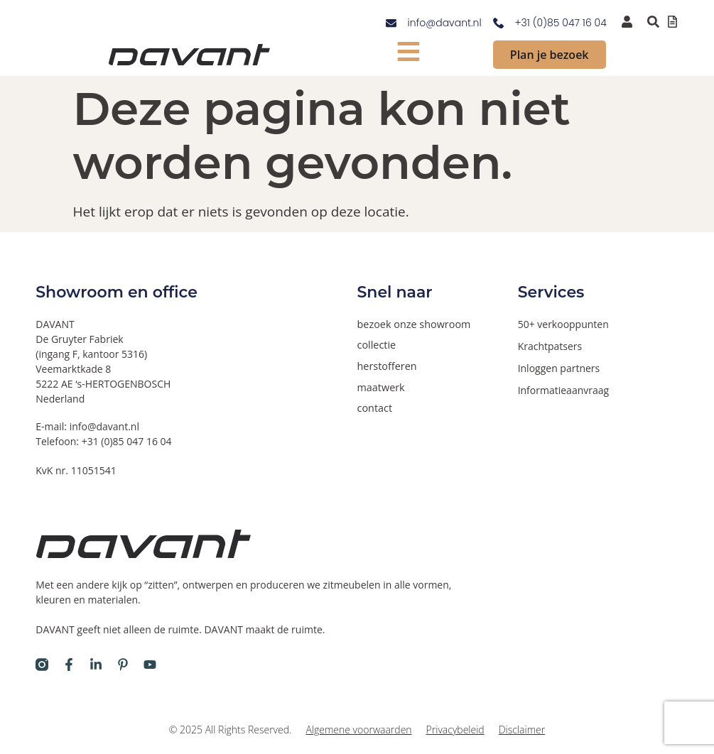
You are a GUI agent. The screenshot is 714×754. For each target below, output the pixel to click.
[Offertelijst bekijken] (672, 22)
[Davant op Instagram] (42, 664)
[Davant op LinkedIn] (96, 664)
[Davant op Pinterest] (123, 664)
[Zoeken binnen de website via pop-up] (653, 22)
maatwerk (380, 386)
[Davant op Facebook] (69, 664)
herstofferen (386, 365)
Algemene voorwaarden (358, 729)
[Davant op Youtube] (150, 664)
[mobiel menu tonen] (408, 51)
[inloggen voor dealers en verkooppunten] (627, 22)
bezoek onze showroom (412, 324)
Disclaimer (522, 729)
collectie (376, 344)
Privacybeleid (455, 729)
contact (374, 406)
